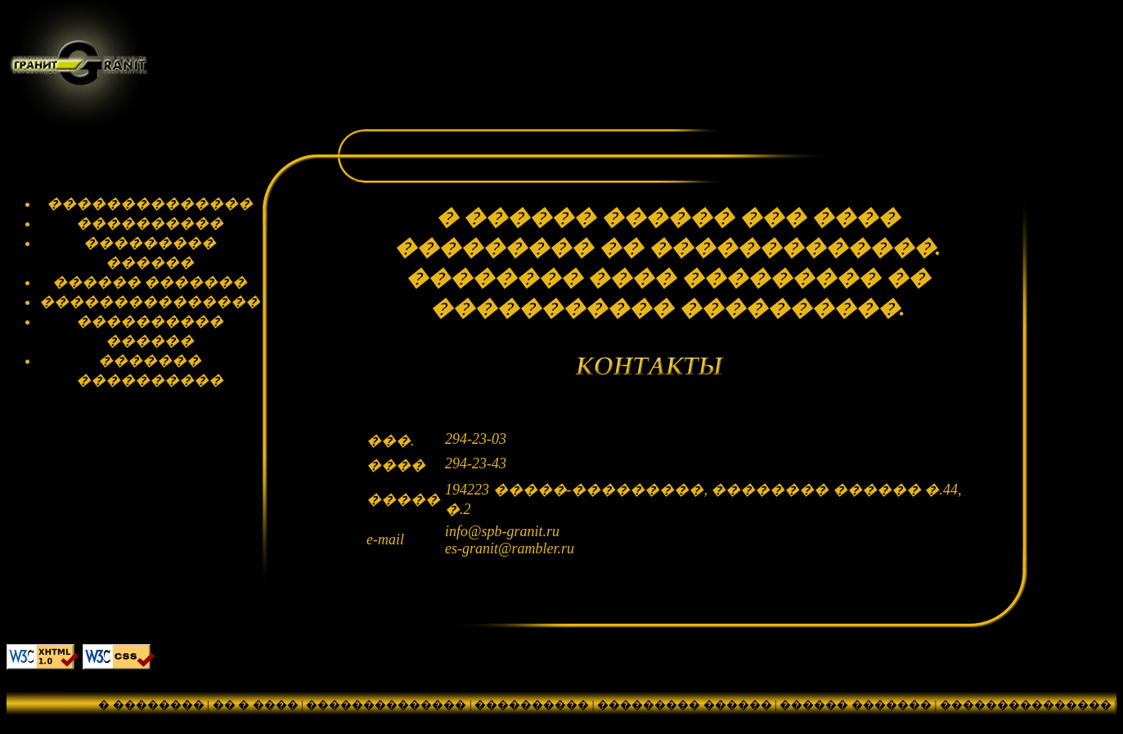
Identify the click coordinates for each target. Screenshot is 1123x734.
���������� (531, 705)
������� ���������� (831, 720)
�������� (678, 720)
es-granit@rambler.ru (509, 548)
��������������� (1026, 705)
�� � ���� (256, 705)
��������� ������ (684, 705)
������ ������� (855, 705)
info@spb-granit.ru (502, 531)
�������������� (386, 705)
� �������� (151, 705)
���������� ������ (531, 720)
